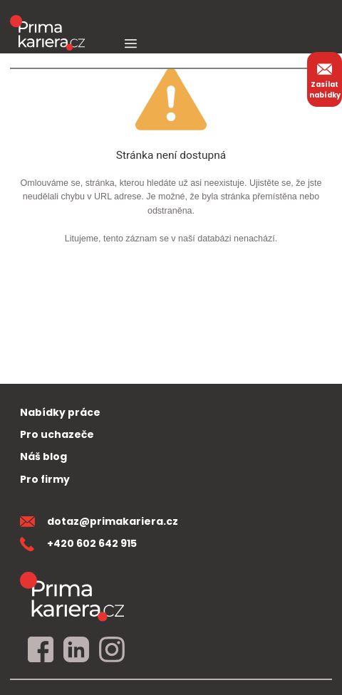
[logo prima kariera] (47, 22)
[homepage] (72, 596)
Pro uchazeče (57, 434)
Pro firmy (45, 479)
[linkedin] (76, 650)
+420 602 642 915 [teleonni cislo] (78, 543)
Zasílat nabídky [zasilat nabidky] (325, 79)
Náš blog (43, 456)
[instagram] (111, 650)
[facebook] (40, 650)
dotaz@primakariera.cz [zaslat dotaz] (99, 521)
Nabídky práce (60, 412)
